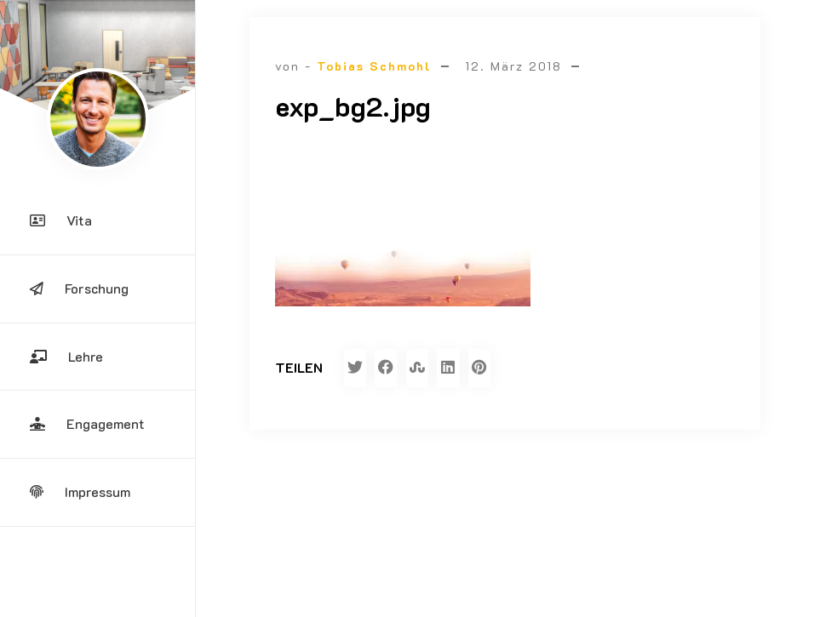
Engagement (87, 423)
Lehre (66, 356)
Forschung (79, 288)
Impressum (80, 491)
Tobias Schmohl (374, 66)
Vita (61, 220)
